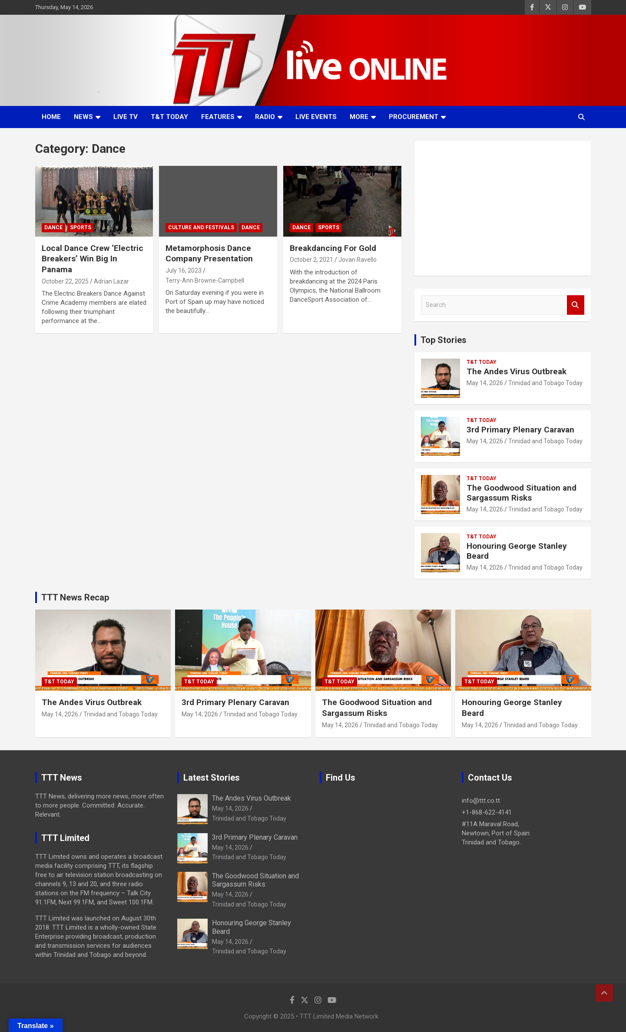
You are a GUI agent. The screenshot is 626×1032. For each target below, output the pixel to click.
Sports (80, 227)
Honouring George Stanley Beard (517, 551)
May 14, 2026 (485, 382)
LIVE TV (125, 117)
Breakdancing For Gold (333, 248)
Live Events (316, 117)
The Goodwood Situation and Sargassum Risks (521, 493)
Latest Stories (211, 777)
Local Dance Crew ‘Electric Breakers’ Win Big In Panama (92, 258)
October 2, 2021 (311, 259)
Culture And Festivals (201, 227)
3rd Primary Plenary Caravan (520, 430)
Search (575, 305)
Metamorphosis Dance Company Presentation (209, 253)
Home (51, 117)
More (359, 117)
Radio (265, 117)
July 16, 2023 (184, 270)
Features (218, 117)
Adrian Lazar (111, 281)
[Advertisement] (503, 208)
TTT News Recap (75, 597)
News (83, 117)
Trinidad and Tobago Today (545, 382)
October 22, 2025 (65, 281)
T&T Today (169, 117)
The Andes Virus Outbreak (516, 371)
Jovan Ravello (357, 259)
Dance (53, 227)
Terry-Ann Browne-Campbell (205, 280)
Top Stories (444, 340)
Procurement (413, 117)
